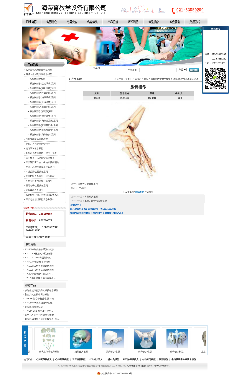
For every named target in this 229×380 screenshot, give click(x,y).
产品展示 (136, 79)
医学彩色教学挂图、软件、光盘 (41, 153)
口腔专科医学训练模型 (37, 139)
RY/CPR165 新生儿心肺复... (39, 311)
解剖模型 (163, 359)
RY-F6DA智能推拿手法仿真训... (40, 249)
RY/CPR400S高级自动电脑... (39, 302)
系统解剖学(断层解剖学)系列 (44, 125)
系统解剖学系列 (37, 79)
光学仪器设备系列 (34, 190)
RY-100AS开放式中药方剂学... (40, 253)
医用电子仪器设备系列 (37, 185)
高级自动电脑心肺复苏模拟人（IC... (42, 319)
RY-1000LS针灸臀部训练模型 (39, 266)
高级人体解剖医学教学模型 (39, 74)
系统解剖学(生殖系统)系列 (43, 102)
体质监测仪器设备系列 (37, 171)
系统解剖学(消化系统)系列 (43, 88)
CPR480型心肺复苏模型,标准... (40, 298)
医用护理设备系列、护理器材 (40, 176)
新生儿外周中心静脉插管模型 (39, 315)
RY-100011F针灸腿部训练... (38, 257)
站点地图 (131, 365)
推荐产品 (30, 285)
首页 (127, 79)
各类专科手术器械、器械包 (39, 181)
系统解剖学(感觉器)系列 (41, 111)
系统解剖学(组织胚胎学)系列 (44, 130)
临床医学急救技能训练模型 (39, 69)
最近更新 (30, 244)
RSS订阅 (141, 365)
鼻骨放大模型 (91, 196)
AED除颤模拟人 (131, 359)
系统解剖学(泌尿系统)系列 (43, 97)
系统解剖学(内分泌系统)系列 (44, 120)
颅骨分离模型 (84, 350)
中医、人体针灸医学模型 (38, 144)
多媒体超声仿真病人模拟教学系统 (41, 290)
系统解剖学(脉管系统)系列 (43, 106)
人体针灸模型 (112, 359)
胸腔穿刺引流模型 (34, 306)
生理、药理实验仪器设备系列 (40, 167)
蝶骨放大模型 (148, 350)
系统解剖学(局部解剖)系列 (43, 134)
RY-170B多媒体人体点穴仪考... (40, 278)
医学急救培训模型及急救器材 (40, 199)
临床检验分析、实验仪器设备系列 (42, 195)
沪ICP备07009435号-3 (159, 365)
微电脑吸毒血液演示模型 (184, 359)
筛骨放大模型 (180, 350)
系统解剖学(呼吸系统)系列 (43, 93)
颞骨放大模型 (116, 350)
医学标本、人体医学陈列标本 (40, 157)
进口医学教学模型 (34, 148)
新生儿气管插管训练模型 (37, 294)
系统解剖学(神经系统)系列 (43, 116)
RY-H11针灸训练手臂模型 (37, 261)
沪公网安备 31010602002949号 (114, 373)
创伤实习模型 (149, 359)
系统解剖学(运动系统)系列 (43, 83)
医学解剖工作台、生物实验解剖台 (42, 162)
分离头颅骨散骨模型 (52, 350)
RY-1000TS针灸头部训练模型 (39, 270)
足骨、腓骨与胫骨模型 (96, 200)
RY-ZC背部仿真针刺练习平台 (39, 274)
